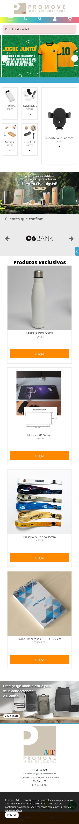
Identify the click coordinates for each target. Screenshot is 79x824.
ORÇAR (40, 354)
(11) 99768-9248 (39, 769)
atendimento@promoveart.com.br (39, 773)
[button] (4, 58)
